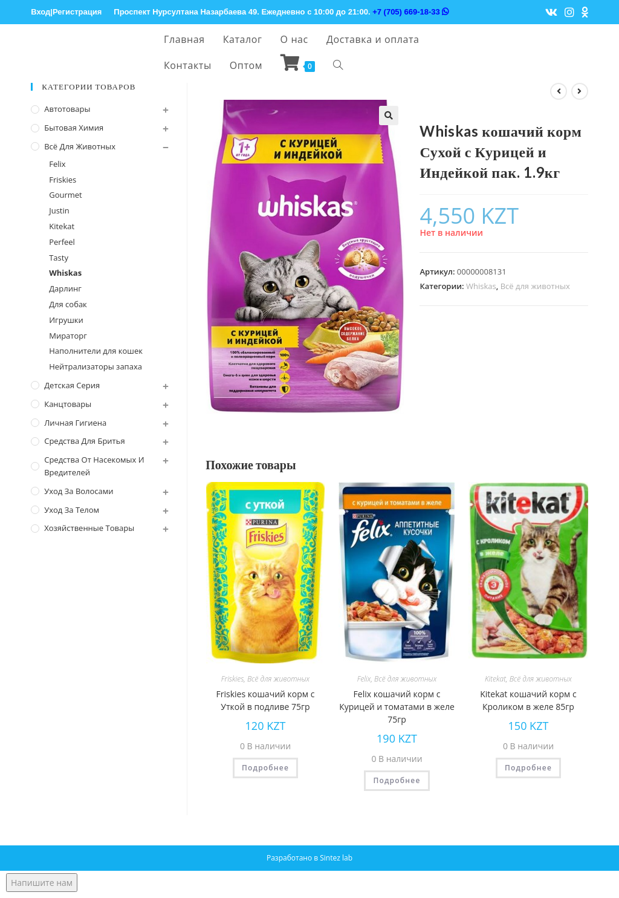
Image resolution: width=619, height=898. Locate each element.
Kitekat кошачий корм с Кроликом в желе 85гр (528, 700)
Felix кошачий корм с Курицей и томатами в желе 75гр (397, 706)
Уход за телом (71, 509)
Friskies (232, 679)
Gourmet (65, 194)
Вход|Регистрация (66, 11)
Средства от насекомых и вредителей (94, 466)
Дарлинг (65, 288)
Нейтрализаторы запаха (95, 366)
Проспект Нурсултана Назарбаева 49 (185, 11)
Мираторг (68, 335)
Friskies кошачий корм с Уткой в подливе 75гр (265, 700)
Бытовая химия (73, 127)
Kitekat (495, 679)
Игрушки (66, 319)
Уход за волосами (78, 491)
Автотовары (67, 108)
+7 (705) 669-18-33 (410, 11)
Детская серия (72, 385)
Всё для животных (535, 286)
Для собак (68, 304)
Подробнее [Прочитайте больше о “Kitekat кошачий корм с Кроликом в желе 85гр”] (528, 768)
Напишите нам (42, 882)
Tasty (58, 257)
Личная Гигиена (75, 422)
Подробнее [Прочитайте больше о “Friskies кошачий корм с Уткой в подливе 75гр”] (265, 768)
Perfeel (62, 241)
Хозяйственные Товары (89, 527)
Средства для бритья (84, 440)
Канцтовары (67, 404)
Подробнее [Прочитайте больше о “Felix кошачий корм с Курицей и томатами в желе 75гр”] (396, 780)
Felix (364, 679)
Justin (59, 210)
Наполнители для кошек (96, 350)
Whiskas (481, 286)
